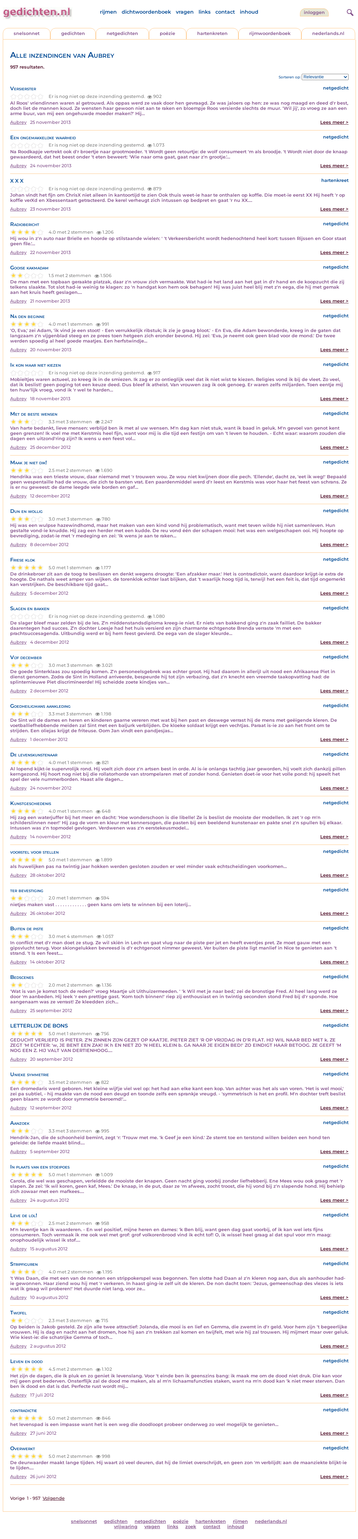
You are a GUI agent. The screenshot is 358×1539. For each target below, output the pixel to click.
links (204, 12)
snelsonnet (27, 33)
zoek (190, 1526)
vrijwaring (125, 1526)
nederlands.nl (328, 33)
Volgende (54, 1498)
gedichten (73, 33)
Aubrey (18, 122)
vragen (185, 12)
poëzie (167, 33)
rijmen (108, 12)
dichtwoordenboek (146, 12)
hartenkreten (212, 33)
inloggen (314, 12)
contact (225, 12)
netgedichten (122, 33)
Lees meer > (334, 122)
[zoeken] (349, 11)
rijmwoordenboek (270, 33)
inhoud (249, 12)
